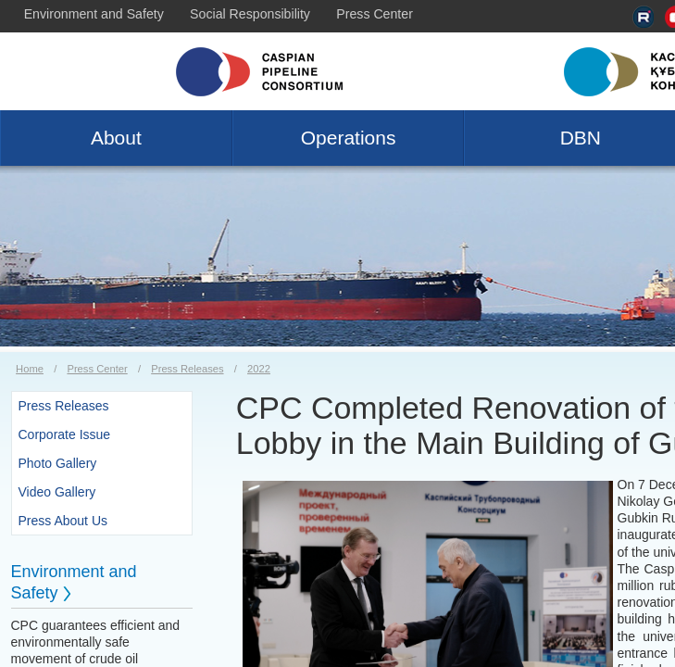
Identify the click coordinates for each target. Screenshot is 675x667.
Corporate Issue (65, 434)
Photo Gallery (58, 463)
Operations (348, 137)
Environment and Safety (94, 13)
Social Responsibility (250, 13)
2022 (258, 368)
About (116, 137)
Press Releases (187, 368)
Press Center (374, 13)
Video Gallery (57, 492)
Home (30, 368)
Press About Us (63, 520)
